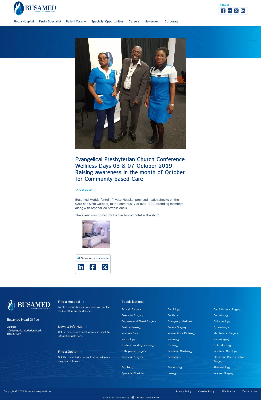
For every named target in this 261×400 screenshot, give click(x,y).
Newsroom (152, 21)
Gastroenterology (131, 327)
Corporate (171, 21)
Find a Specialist (50, 21)
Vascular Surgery (223, 373)
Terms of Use (249, 391)
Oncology (173, 345)
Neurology (173, 339)
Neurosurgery (222, 339)
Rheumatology (222, 367)
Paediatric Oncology (225, 351)
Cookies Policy (206, 391)
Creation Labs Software (148, 397)
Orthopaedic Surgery (133, 351)
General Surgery (177, 327)
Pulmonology (175, 367)
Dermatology (221, 315)
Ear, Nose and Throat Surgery (138, 321)
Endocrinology (222, 321)
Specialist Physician (132, 373)
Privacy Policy (183, 391)
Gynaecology (221, 327)
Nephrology (128, 339)
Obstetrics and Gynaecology (138, 345)
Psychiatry (127, 367)
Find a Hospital (24, 21)
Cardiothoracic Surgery (227, 309)
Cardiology (173, 309)
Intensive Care (129, 333)
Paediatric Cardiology (180, 351)
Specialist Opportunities (107, 21)
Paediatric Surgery (132, 357)
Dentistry (172, 315)
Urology (172, 373)
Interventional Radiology (181, 333)
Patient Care (76, 21)
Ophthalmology (222, 345)
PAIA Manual (228, 391)
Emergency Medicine (179, 321)
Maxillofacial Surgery (226, 333)
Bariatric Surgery (131, 309)
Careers (134, 21)
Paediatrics (174, 357)
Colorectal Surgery (132, 315)
